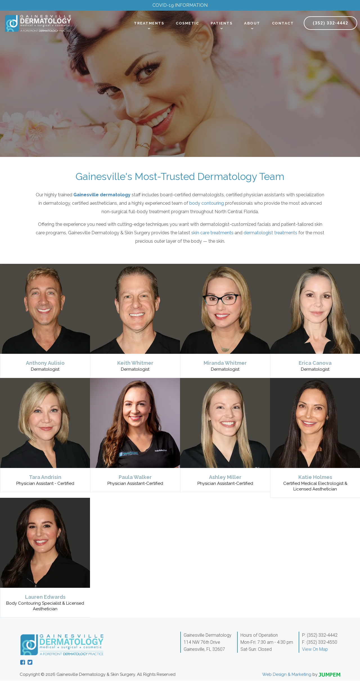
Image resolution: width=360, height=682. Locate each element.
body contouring (206, 204)
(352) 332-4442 (330, 24)
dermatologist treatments (270, 234)
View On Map (315, 650)
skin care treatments (212, 234)
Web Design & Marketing (286, 675)
